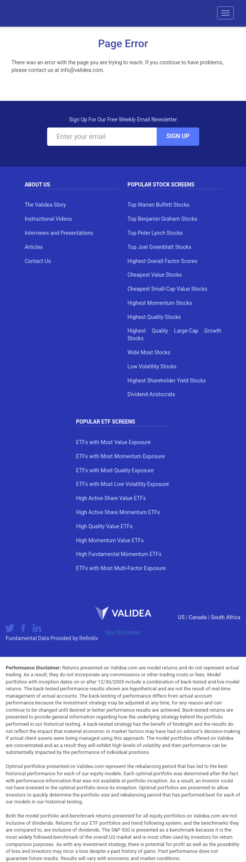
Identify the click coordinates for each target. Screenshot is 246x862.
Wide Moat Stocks (148, 352)
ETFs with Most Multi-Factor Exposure (121, 568)
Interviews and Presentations (59, 233)
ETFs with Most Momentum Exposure (120, 456)
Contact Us (38, 261)
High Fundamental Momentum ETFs (119, 554)
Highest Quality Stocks (154, 317)
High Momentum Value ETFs (110, 540)
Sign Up (177, 136)
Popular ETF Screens (105, 422)
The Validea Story (45, 205)
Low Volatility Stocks (151, 366)
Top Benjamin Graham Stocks (162, 219)
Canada (198, 617)
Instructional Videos (48, 219)
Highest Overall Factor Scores (162, 261)
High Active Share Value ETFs (111, 498)
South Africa (225, 617)
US (182, 617)
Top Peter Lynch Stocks (155, 233)
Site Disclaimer (123, 632)
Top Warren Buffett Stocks (158, 205)
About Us (37, 185)
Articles (34, 247)
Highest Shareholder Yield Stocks (166, 381)
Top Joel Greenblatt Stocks (159, 247)
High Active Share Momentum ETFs (118, 512)
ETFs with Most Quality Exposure (115, 470)
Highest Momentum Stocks (159, 303)
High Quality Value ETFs (104, 526)
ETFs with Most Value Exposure (113, 442)
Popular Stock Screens (160, 185)
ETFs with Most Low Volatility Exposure (122, 484)
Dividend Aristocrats (151, 394)
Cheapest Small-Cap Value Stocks (167, 289)
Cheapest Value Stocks (154, 275)
